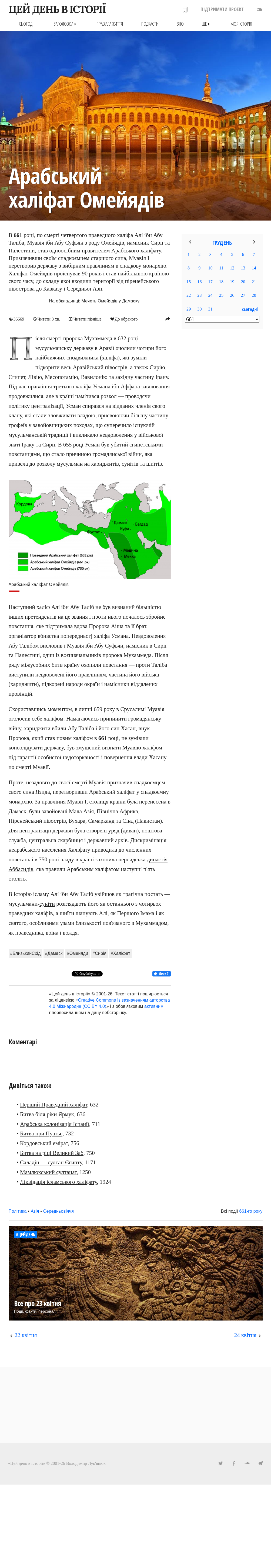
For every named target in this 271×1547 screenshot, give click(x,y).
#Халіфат (120, 953)
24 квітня (245, 1335)
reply (167, 318)
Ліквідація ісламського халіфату (58, 1182)
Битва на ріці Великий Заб (51, 1153)
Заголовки (66, 24)
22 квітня (26, 1335)
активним (153, 1006)
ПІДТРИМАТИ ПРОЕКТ (222, 9)
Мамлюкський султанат (48, 1172)
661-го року (250, 1211)
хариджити (37, 728)
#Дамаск (54, 953)
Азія (35, 1211)
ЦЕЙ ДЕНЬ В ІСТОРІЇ (57, 9)
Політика (18, 1211)
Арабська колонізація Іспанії (54, 1124)
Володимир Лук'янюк (86, 1463)
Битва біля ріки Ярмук (47, 1114)
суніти (47, 904)
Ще (207, 24)
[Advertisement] (222, 420)
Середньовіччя (58, 1211)
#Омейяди (77, 953)
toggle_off (259, 9)
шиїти (67, 913)
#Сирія (99, 953)
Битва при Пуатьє (41, 1133)
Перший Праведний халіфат (53, 1104)
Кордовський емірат (44, 1143)
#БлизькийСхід (25, 953)
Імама (147, 913)
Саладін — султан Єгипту (51, 1162)
